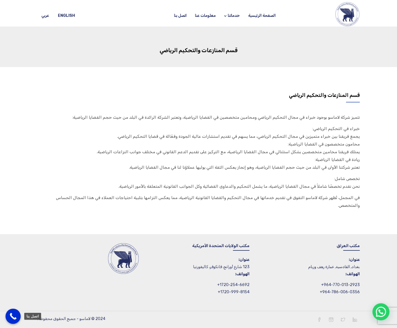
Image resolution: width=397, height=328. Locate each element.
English (66, 15)
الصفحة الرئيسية (262, 15)
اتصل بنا (180, 15)
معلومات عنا (205, 15)
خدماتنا (232, 15)
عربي (45, 15)
